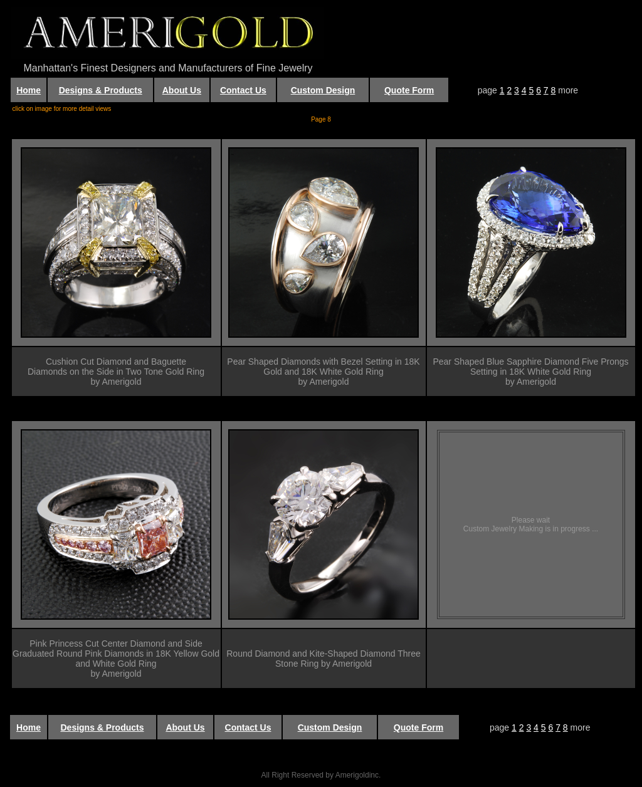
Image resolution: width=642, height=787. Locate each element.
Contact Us (243, 90)
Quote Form (409, 90)
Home (28, 90)
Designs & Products (100, 90)
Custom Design (323, 90)
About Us (181, 90)
